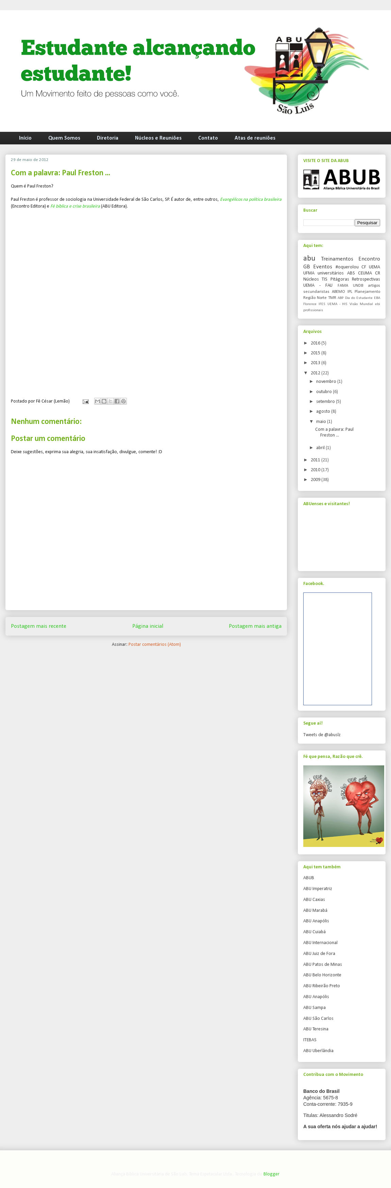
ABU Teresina (315, 1029)
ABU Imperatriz (317, 888)
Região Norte (315, 298)
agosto (323, 411)
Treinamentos (337, 259)
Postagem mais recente (38, 626)
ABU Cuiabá (314, 932)
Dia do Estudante (359, 298)
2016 (316, 343)
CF (363, 267)
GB (306, 267)
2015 (316, 353)
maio (321, 421)
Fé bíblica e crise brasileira (75, 206)
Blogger (271, 1174)
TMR (332, 298)
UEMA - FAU (318, 285)
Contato (208, 138)
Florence (310, 304)
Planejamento (367, 292)
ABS (351, 273)
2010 (316, 470)
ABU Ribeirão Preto (321, 986)
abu (309, 259)
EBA (377, 298)
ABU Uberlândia (318, 1050)
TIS (324, 279)
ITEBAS (310, 1040)
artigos (374, 286)
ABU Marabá (315, 910)
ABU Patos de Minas (322, 964)
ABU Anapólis (316, 921)
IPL (349, 292)
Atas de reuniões (255, 138)
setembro (326, 401)
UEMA (374, 267)
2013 (316, 363)
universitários (331, 273)
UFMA (308, 273)
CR (377, 273)
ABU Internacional (320, 942)
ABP (340, 298)
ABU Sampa (314, 1007)
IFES (322, 304)
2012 (316, 373)
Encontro (369, 259)
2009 (316, 479)
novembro (326, 381)
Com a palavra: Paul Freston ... (334, 432)
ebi (377, 304)
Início (25, 138)
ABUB (308, 878)
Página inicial (147, 626)
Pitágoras (339, 279)
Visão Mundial (361, 304)
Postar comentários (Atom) (155, 644)
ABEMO (338, 292)
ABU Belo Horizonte (322, 975)
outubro (324, 391)
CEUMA (365, 273)
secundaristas (316, 292)
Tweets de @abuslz (322, 735)
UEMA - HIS (337, 304)
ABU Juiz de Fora (319, 953)
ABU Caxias (314, 899)
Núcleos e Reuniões (158, 138)
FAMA (343, 286)
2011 (316, 460)
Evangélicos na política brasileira (251, 199)
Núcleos (311, 279)
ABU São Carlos (318, 1018)
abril (321, 447)
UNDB (358, 286)
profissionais (313, 310)
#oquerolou (347, 267)
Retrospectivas (366, 279)
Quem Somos (64, 138)
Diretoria (107, 138)
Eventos (322, 267)
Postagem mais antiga (255, 626)
